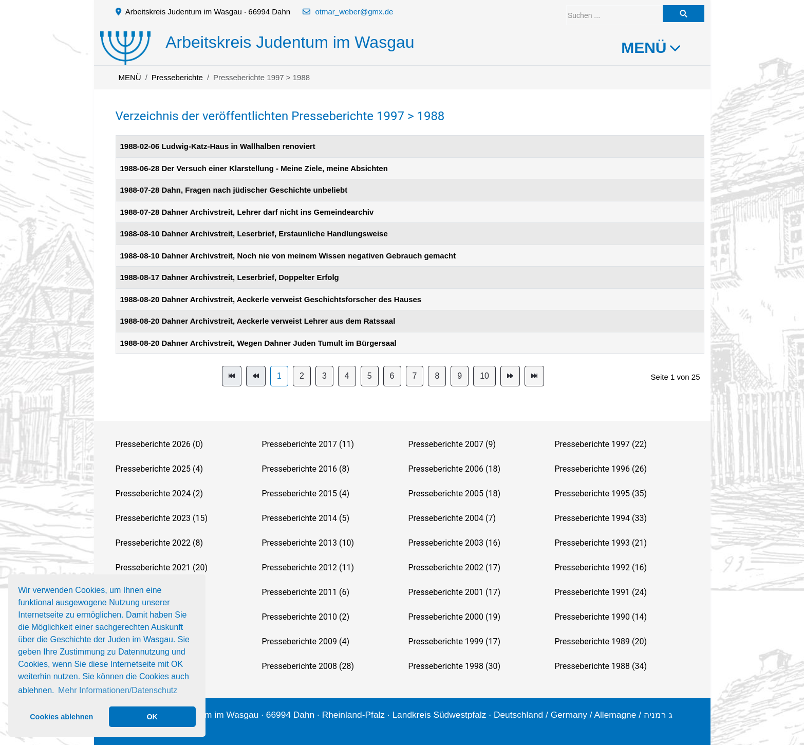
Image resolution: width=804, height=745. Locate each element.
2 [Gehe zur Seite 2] (302, 375)
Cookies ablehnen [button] (61, 717)
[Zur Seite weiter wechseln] (510, 376)
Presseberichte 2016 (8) (305, 469)
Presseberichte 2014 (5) (305, 518)
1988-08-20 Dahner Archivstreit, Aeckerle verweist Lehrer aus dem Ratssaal (258, 320)
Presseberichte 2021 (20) (162, 567)
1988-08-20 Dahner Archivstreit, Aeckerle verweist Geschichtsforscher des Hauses (271, 299)
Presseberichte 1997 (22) (601, 444)
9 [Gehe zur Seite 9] (459, 375)
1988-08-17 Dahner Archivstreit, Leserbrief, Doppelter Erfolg (229, 277)
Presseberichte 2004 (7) (452, 518)
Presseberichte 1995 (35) (601, 493)
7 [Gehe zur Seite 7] (415, 375)
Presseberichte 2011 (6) (305, 592)
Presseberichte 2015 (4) (305, 493)
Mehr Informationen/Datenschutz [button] (117, 690)
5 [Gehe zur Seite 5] (369, 375)
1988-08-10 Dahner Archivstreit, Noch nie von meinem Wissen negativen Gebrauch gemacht (288, 255)
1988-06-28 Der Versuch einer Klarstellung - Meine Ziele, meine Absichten (254, 168)
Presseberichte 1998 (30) (454, 666)
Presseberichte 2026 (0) (159, 444)
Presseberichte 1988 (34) (601, 666)
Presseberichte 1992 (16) (601, 567)
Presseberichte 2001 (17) (454, 592)
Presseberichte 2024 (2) (159, 493)
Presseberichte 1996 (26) (601, 469)
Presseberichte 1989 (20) (601, 641)
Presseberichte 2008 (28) (308, 666)
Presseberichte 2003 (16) (454, 543)
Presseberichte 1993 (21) (601, 543)
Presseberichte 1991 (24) (601, 592)
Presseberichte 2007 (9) (452, 444)
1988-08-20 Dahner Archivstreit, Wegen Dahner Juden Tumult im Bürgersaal (258, 343)
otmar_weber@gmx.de (354, 11)
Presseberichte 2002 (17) (454, 567)
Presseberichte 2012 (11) (308, 567)
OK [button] (152, 717)
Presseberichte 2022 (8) (159, 543)
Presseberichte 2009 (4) (305, 641)
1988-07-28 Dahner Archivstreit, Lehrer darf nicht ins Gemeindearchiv (247, 212)
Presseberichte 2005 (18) (454, 493)
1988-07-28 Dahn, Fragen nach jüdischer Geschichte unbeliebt (234, 189)
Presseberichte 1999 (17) (454, 641)
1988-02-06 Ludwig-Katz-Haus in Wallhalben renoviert (217, 146)
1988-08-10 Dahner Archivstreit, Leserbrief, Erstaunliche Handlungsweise (254, 233)
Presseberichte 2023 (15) (162, 518)
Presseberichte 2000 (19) (454, 617)
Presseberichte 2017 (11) (308, 444)
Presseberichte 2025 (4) (159, 469)
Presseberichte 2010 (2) (305, 617)
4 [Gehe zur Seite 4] (347, 375)
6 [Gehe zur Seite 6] (392, 375)
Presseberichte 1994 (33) (601, 518)
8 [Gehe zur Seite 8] (437, 375)
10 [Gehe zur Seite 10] (484, 375)
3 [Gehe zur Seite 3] (324, 375)
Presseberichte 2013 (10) (308, 543)
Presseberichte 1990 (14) (601, 617)
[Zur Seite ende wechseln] (534, 376)
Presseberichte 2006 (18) (454, 469)
